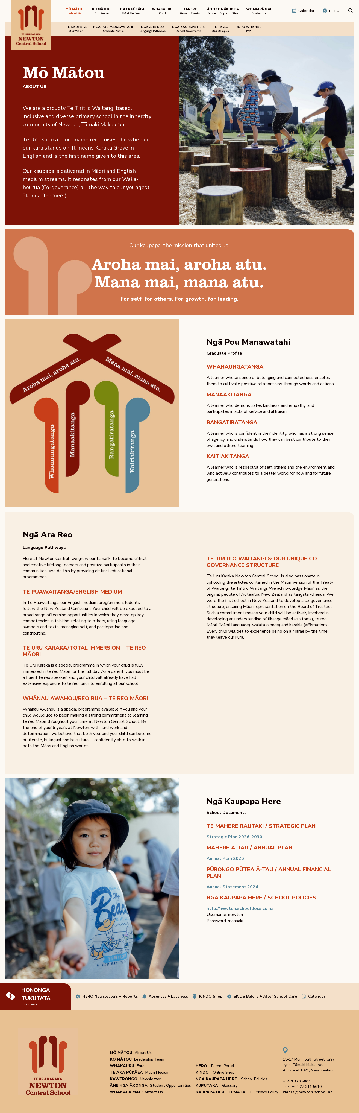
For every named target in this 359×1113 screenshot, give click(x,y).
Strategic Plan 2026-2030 (234, 837)
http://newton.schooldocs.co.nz (240, 908)
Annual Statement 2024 (232, 887)
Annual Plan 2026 (225, 858)
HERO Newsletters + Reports (110, 996)
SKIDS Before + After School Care (265, 996)
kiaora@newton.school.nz (307, 1092)
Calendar (316, 996)
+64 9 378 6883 (296, 1081)
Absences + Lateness (168, 996)
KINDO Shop (211, 996)
